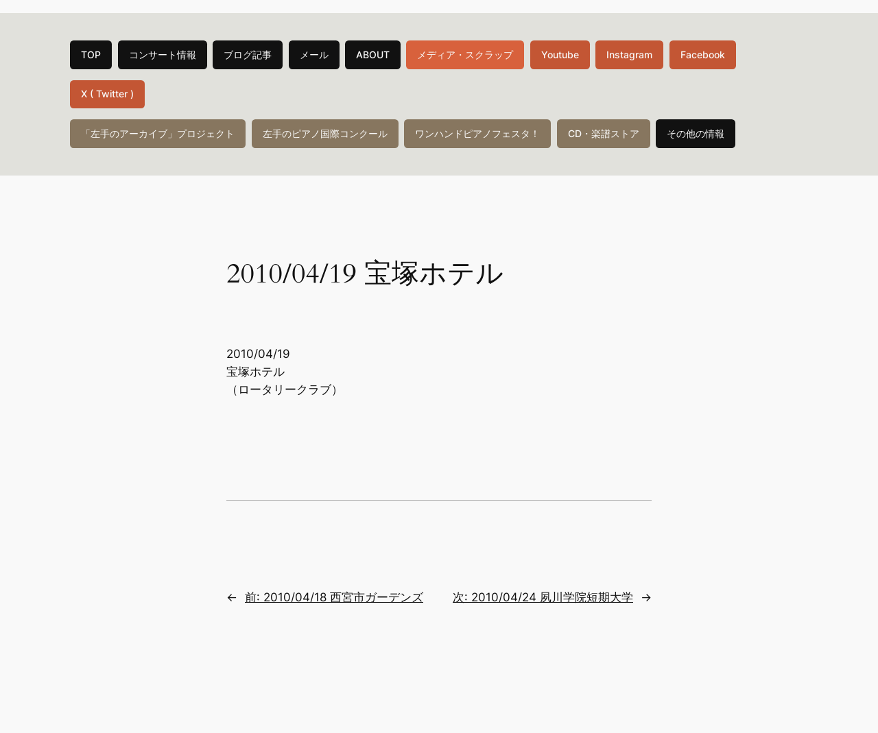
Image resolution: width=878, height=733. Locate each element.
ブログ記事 (248, 54)
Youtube (560, 54)
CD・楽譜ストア (603, 133)
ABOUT (373, 54)
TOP (91, 54)
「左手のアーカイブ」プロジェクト (158, 133)
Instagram (629, 54)
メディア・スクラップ (465, 54)
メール (314, 54)
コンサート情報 (162, 54)
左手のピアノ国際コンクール (325, 133)
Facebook (702, 54)
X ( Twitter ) (107, 93)
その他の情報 (695, 133)
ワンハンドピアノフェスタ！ (477, 133)
